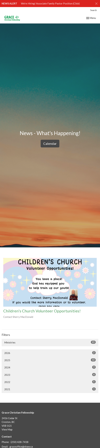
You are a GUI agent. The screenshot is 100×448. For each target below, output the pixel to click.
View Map (7, 429)
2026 (50, 352)
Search (93, 10)
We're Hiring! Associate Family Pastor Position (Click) (50, 3)
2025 (50, 360)
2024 (50, 367)
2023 (50, 374)
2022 (50, 381)
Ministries (50, 342)
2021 (50, 389)
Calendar (50, 143)
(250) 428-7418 (19, 441)
